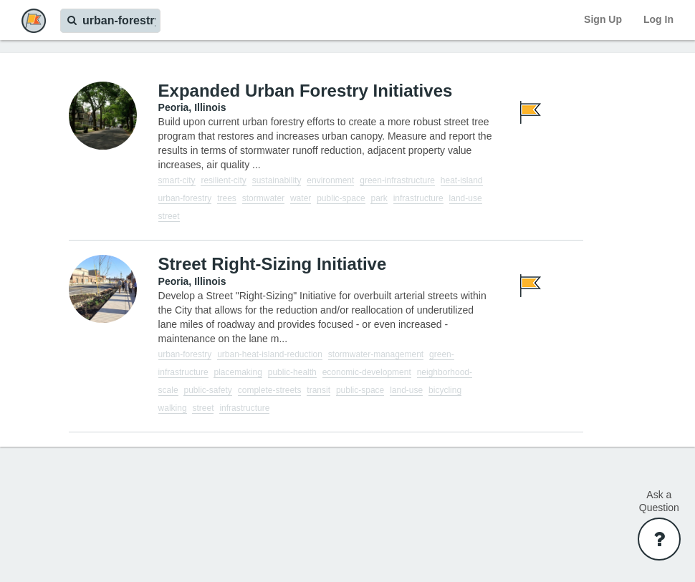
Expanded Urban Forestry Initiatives (305, 90)
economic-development (366, 372)
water (300, 198)
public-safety (207, 390)
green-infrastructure (397, 180)
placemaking (238, 372)
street (169, 216)
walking (172, 408)
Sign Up (603, 19)
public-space (341, 198)
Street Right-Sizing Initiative (272, 263)
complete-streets (270, 390)
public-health (292, 372)
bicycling (444, 390)
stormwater (263, 198)
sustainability (277, 180)
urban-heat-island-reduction (269, 354)
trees (226, 198)
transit (318, 390)
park (378, 198)
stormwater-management (375, 354)
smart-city (177, 180)
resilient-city (223, 180)
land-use (465, 198)
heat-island (462, 180)
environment (330, 180)
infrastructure (418, 198)
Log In (658, 19)
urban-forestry (185, 198)
